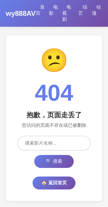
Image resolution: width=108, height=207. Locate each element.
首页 (40, 10)
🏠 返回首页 (54, 182)
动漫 (96, 10)
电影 (53, 10)
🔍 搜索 (54, 161)
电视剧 (66, 13)
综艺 (82, 10)
